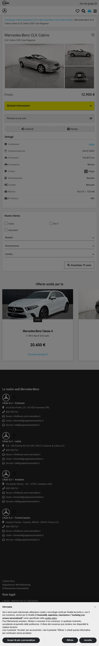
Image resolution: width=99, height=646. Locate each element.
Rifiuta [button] (70, 640)
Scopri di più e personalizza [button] (21, 640)
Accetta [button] (88, 640)
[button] (95, 607)
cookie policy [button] (51, 618)
